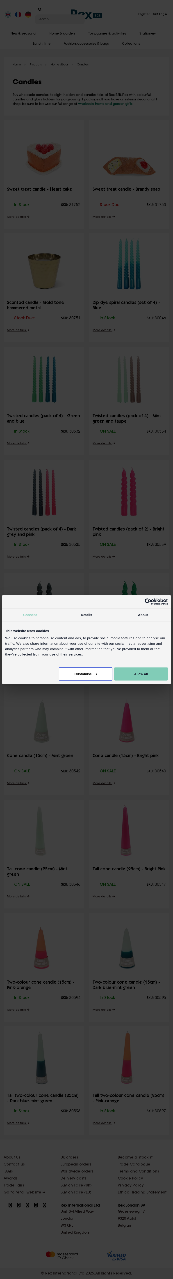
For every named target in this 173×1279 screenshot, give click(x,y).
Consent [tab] (30, 615)
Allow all (141, 674)
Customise (86, 674)
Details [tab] (86, 615)
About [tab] (143, 615)
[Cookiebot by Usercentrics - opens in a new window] (148, 601)
